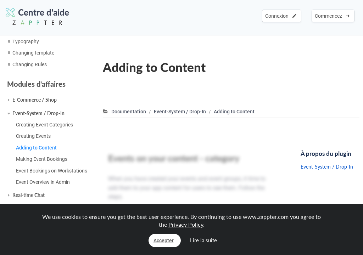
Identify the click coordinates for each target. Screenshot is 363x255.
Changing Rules (29, 64)
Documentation (128, 111)
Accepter (163, 240)
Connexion (280, 16)
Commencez (332, 16)
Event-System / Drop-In (38, 113)
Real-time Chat (28, 195)
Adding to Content (36, 148)
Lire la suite (203, 240)
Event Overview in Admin (43, 182)
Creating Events (33, 136)
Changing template (33, 53)
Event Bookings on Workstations (51, 171)
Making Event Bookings (41, 159)
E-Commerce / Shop (34, 100)
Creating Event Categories (44, 125)
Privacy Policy (185, 224)
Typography (25, 41)
